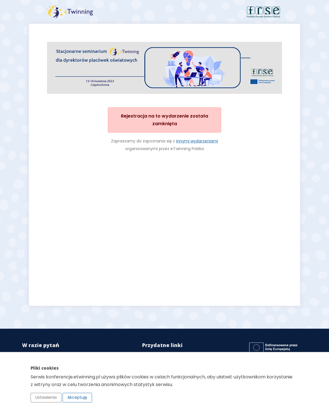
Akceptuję (77, 397)
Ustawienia (46, 397)
